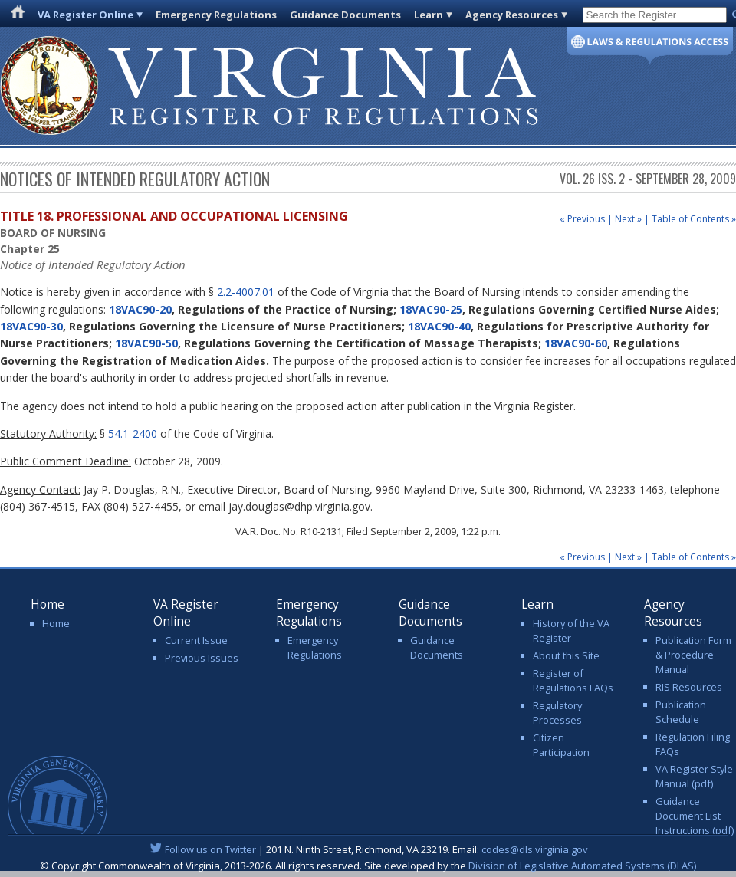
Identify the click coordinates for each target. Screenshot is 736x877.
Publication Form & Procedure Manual (693, 654)
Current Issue (196, 640)
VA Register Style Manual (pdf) (694, 776)
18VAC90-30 (31, 326)
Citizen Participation (561, 745)
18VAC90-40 (439, 326)
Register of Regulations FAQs (573, 680)
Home (56, 623)
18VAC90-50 (146, 343)
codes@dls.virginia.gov (534, 849)
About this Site (566, 655)
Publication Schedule (681, 712)
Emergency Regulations (216, 14)
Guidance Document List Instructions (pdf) (695, 815)
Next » (628, 218)
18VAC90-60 (575, 343)
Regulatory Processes (557, 712)
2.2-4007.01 (245, 291)
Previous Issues (201, 658)
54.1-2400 (132, 433)
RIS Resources (689, 687)
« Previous (582, 218)
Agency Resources (511, 14)
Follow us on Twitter (210, 849)
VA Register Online (85, 14)
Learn (428, 14)
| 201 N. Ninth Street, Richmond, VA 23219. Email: (368, 849)
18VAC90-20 (140, 309)
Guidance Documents (345, 14)
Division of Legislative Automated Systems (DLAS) (582, 865)
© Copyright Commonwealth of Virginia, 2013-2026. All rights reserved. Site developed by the (368, 865)
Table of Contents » (694, 218)
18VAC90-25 (430, 309)
